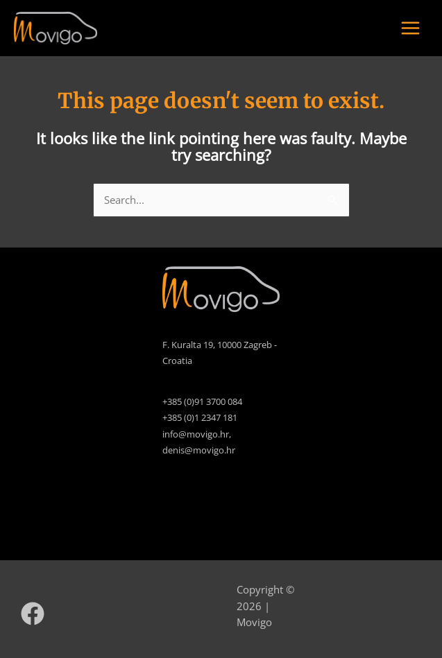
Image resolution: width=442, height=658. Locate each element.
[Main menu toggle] (410, 28)
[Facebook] (32, 613)
